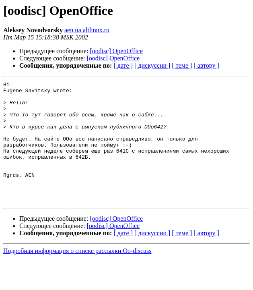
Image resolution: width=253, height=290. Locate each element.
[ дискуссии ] (152, 65)
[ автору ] (206, 65)
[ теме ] (182, 65)
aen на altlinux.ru (86, 30)
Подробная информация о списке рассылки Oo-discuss (77, 274)
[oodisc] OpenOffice (116, 51)
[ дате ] (123, 65)
